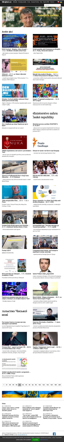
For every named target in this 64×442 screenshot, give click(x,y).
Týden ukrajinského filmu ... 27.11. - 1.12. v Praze (15, 201)
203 (59, 385)
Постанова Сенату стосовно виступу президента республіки (14, 322)
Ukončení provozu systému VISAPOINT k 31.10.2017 (45, 124)
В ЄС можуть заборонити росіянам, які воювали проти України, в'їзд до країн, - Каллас (52, 416)
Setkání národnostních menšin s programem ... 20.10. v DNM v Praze (16, 372)
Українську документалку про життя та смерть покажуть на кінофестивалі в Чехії (16, 298)
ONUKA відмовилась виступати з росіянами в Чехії (16, 151)
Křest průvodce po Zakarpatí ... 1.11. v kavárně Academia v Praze (16, 274)
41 (19, 385)
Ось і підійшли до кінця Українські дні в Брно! (15, 124)
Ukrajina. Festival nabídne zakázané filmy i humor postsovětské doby (15, 99)
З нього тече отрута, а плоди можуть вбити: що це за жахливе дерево (10, 409)
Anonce (52, 2)
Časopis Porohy (35, 2)
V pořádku (35, 439)
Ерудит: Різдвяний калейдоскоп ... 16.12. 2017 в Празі (46, 99)
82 (36, 385)
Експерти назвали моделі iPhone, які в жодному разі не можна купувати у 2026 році (31, 424)
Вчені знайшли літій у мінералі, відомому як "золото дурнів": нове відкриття (32, 409)
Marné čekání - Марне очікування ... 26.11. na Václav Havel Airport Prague (47, 298)
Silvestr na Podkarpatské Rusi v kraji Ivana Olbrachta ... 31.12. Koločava (15, 176)
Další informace (44, 439)
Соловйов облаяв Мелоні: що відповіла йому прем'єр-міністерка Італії (52, 409)
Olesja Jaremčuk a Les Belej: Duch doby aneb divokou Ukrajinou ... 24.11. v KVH (46, 201)
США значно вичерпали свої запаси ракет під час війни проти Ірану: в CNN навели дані (11, 424)
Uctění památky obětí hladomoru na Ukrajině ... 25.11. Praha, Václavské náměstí (47, 50)
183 (55, 385)
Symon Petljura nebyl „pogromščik (43, 274)
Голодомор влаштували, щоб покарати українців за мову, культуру (45, 251)
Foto (41, 2)
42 (23, 385)
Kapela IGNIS (46, 2)
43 (26, 385)
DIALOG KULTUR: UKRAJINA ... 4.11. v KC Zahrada (45, 176)
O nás (28, 2)
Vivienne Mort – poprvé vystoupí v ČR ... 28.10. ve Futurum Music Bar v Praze (16, 347)
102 (39, 385)
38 (10, 385)
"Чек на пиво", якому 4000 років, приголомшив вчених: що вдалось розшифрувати (32, 416)
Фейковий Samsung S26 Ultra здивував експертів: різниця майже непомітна (10, 416)
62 (32, 385)
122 (43, 385)
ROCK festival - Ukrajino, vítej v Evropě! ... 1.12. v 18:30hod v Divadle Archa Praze (15, 50)
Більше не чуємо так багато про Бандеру (46, 151)
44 (29, 385)
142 (47, 385)
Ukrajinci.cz (6, 2)
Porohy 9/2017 (6, 250)
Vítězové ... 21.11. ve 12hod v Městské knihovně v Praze (14, 75)
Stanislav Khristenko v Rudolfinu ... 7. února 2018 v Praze (46, 322)
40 (16, 385)
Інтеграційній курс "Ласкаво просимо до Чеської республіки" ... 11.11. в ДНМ (46, 226)
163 (51, 385)
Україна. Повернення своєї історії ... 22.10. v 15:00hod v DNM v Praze (47, 347)
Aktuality (15, 2)
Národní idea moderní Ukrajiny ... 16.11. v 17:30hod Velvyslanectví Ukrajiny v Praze (45, 75)
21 (6, 385)
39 (13, 385)
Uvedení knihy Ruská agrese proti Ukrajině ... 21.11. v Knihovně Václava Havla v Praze (16, 226)
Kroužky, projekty (22, 2)
